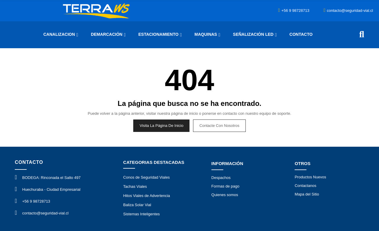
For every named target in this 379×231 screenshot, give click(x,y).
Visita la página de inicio (161, 125)
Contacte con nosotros (219, 125)
